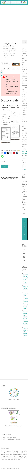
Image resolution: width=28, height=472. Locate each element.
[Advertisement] (14, 20)
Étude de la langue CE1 (9, 51)
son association (14, 399)
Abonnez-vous (24, 229)
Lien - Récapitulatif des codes (13, 426)
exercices (5, 55)
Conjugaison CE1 (11, 50)
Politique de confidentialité (9, 438)
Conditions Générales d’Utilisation (11, 439)
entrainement (11, 53)
